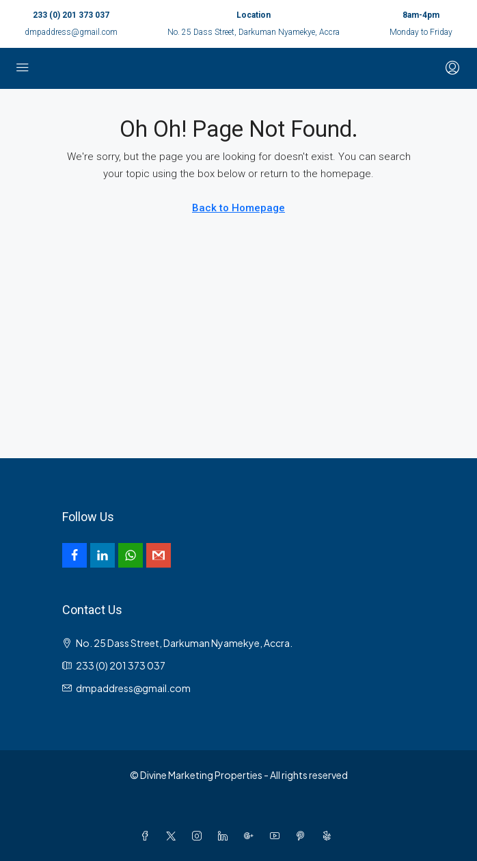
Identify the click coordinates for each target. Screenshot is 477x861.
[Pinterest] (303, 836)
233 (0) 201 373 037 (71, 15)
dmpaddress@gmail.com (71, 32)
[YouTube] (277, 836)
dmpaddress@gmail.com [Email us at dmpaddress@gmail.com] (133, 688)
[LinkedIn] (225, 836)
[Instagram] (199, 836)
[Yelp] (329, 836)
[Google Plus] (251, 836)
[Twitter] (173, 836)
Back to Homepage (238, 208)
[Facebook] (147, 836)
